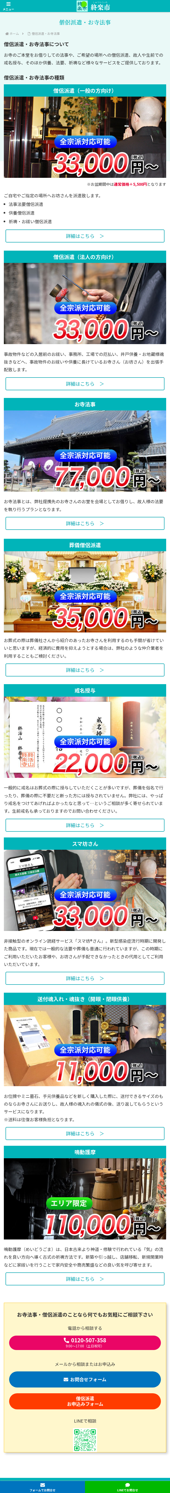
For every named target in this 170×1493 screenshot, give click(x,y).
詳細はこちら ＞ (85, 235)
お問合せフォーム (85, 1379)
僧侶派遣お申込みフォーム (85, 1401)
